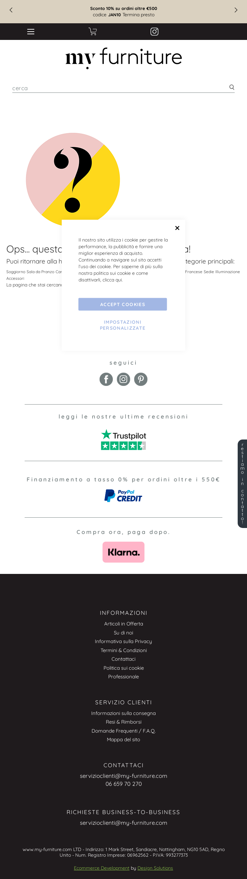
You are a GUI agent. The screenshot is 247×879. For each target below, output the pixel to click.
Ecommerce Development (101, 868)
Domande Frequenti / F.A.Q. (124, 731)
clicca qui (112, 280)
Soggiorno (15, 271)
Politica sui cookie (124, 668)
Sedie (209, 271)
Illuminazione (227, 271)
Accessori (15, 278)
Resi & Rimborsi (123, 722)
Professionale (123, 676)
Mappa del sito (123, 739)
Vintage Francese (186, 271)
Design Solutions (155, 868)
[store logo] (123, 58)
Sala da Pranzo (40, 271)
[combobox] (123, 88)
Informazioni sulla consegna (123, 713)
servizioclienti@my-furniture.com (123, 775)
